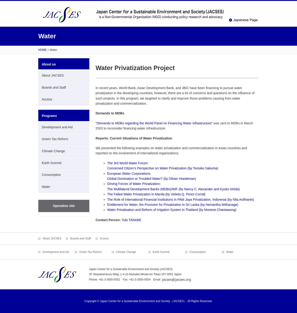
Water (46, 187)
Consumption (51, 175)
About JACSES (53, 75)
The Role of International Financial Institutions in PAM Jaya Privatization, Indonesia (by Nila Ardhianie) (180, 199)
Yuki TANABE (131, 220)
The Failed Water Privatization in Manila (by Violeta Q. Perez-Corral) (156, 194)
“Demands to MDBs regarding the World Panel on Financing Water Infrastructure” (154, 123)
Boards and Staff (54, 87)
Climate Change (53, 151)
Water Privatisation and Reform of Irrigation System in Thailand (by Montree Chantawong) (171, 210)
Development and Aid (57, 127)
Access (47, 99)
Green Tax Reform (55, 139)
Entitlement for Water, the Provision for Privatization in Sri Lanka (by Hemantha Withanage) (172, 205)
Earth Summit (51, 163)
